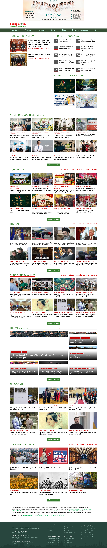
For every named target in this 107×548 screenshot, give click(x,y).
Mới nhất (28, 30)
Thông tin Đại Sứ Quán (53, 536)
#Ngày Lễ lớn (35, 210)
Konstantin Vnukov (22, 36)
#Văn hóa (46, 186)
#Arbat (81, 490)
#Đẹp (66, 328)
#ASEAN (47, 58)
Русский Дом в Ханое (69, 532)
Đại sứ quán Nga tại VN (53, 540)
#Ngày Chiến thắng (85, 338)
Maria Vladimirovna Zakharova (88, 536)
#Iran (62, 241)
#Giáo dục (22, 312)
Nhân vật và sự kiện (86, 525)
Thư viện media (19, 328)
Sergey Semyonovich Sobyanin (88, 538)
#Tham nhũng (78, 430)
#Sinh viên (88, 208)
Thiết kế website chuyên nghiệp (21, 541)
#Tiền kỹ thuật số (92, 224)
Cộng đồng (17, 169)
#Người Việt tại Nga (14, 132)
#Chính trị (12, 241)
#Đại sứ (47, 48)
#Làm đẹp (78, 153)
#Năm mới (30, 48)
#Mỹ (84, 224)
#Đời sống (63, 261)
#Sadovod (94, 169)
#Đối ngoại (41, 58)
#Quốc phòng (88, 405)
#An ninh (12, 261)
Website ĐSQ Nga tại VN (54, 542)
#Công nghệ (63, 275)
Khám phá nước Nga (22, 444)
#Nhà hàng (56, 186)
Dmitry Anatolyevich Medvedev (88, 529)
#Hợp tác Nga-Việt (32, 58)
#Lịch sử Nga (42, 490)
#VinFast (40, 292)
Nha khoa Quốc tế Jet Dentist (28, 115)
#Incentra (56, 208)
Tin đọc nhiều (18, 384)
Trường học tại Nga (69, 527)
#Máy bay (47, 368)
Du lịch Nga (50, 530)
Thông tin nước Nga (66, 36)
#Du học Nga (93, 444)
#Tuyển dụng (57, 188)
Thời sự (14, 224)
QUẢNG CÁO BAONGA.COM (68, 75)
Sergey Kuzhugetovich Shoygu (88, 534)
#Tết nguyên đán (65, 132)
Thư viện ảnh (67, 540)
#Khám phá (44, 312)
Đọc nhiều (41, 30)
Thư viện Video (68, 542)
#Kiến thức (19, 292)
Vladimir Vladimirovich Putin (87, 527)
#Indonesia (46, 292)
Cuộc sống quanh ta (22, 275)
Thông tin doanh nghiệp (80, 30)
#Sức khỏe (78, 132)
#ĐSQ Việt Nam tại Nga (67, 169)
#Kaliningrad (21, 465)
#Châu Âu (22, 241)
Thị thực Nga (51, 529)
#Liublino (86, 169)
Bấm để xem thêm (53, 165)
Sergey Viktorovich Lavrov (87, 532)
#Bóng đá (40, 186)
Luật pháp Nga (51, 527)
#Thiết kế (23, 208)
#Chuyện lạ (57, 312)
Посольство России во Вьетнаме (70, 529)
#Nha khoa (23, 132)
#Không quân (53, 368)
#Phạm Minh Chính (89, 368)
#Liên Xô (49, 490)
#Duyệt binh (18, 352)
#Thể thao (12, 186)
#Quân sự (21, 261)
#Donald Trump (42, 241)
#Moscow (82, 328)
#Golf (17, 186)
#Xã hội (72, 353)
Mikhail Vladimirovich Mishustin (88, 530)
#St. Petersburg (92, 328)
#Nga (77, 186)
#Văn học (38, 312)
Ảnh (64, 30)
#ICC (91, 292)
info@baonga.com (19, 538)
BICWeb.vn (32, 543)
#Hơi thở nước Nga (73, 465)
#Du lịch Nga (49, 328)
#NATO (79, 224)
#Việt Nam (82, 186)
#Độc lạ (71, 275)
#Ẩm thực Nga (59, 328)
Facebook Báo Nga (69, 538)
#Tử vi (55, 292)
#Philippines (86, 292)
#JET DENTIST (13, 133)
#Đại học (12, 314)
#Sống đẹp (86, 275)
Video (53, 30)
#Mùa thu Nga (73, 328)
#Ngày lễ (56, 210)
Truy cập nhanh (68, 536)
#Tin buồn (79, 169)
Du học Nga (67, 525)
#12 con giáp (61, 292)
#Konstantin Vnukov (39, 48)
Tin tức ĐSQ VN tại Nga (53, 538)
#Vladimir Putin (86, 261)
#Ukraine (85, 430)
